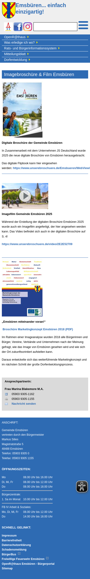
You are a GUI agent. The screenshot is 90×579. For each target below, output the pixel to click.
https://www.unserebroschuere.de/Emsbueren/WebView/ (51, 168)
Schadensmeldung (14, 549)
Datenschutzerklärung (16, 545)
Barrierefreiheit (12, 540)
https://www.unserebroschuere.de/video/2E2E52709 (37, 244)
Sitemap (7, 568)
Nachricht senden (24, 403)
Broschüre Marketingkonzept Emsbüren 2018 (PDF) (38, 329)
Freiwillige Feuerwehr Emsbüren (25, 559)
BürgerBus (11, 554)
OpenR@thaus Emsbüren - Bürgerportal (28, 563)
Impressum (9, 535)
